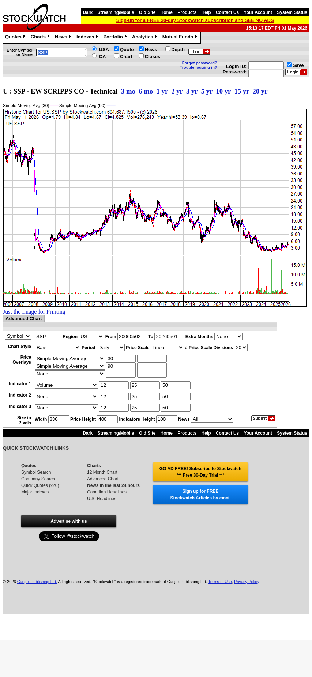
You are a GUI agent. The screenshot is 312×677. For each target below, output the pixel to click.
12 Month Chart (102, 472)
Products (186, 12)
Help (206, 12)
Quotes (16, 38)
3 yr (192, 91)
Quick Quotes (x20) (40, 485)
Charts (41, 38)
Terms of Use (220, 581)
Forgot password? (199, 63)
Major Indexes (35, 492)
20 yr (259, 91)
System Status (292, 12)
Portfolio (115, 38)
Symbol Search (36, 472)
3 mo (128, 91)
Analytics (145, 38)
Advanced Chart (103, 478)
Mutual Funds (180, 38)
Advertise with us (68, 521)
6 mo (146, 91)
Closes (153, 56)
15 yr (241, 91)
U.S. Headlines (101, 498)
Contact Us (227, 12)
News (64, 38)
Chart (126, 56)
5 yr (207, 91)
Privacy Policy (246, 581)
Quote (127, 49)
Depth (178, 49)
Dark (88, 12)
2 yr (177, 91)
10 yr (223, 91)
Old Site (147, 12)
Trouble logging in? (198, 67)
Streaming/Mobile (115, 12)
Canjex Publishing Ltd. (37, 581)
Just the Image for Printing (34, 312)
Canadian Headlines (107, 492)
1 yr (162, 91)
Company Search (38, 478)
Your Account (258, 12)
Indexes (87, 38)
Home (167, 12)
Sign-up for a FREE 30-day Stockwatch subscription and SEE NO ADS (195, 20)
